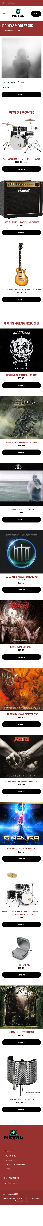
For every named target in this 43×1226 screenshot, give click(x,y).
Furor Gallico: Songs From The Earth (21, 442)
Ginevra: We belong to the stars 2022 (21, 848)
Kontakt (12, 1198)
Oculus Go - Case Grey (22, 964)
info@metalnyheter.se (8, 3)
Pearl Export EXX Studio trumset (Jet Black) (21, 159)
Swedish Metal (10, 1160)
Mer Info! (21, 95)
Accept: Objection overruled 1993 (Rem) (21, 781)
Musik (13, 82)
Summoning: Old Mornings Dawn (21, 1032)
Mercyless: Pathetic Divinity (22, 647)
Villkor (19, 1198)
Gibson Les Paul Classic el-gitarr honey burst (21, 289)
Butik (36, 14)
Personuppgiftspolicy (32, 1198)
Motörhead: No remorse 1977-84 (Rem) (21, 375)
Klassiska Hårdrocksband (15, 1164)
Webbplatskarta (21, 1201)
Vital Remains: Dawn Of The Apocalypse (21, 714)
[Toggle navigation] (4, 13)
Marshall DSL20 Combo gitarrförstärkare (21, 222)
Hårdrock (20, 82)
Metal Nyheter (10, 1156)
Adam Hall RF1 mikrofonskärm (21, 1099)
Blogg (7, 1169)
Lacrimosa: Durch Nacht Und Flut (21, 509)
